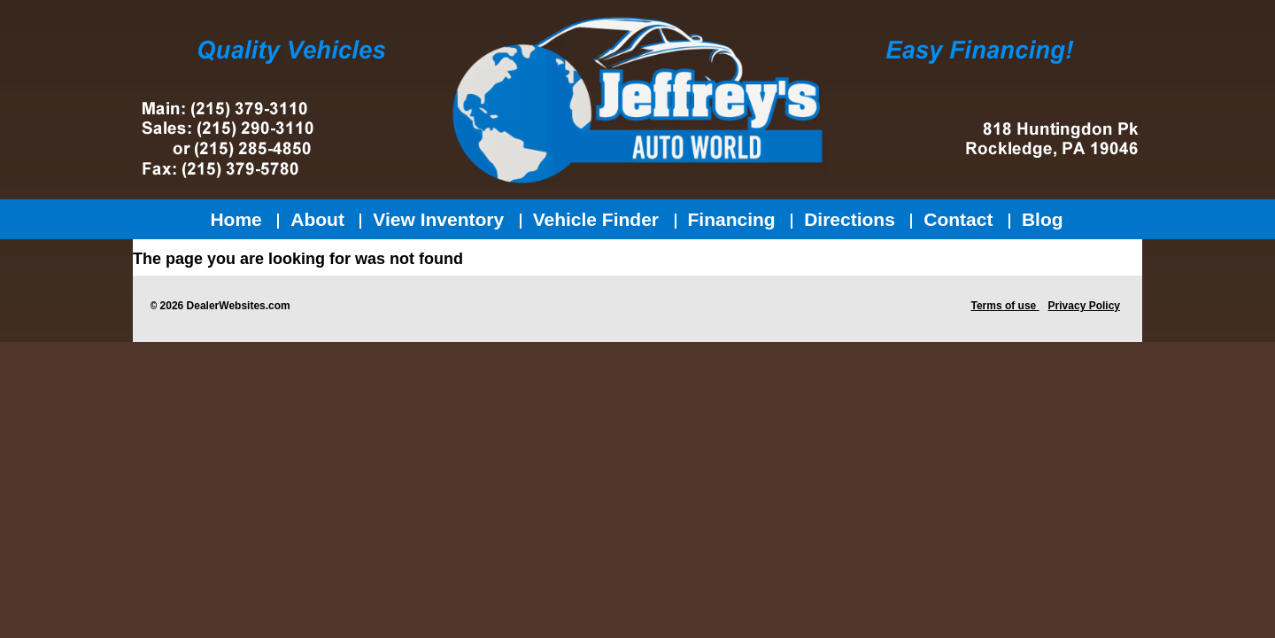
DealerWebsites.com (238, 306)
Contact (958, 219)
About (317, 219)
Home (235, 219)
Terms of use (1004, 306)
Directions (849, 219)
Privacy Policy (1084, 306)
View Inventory (438, 219)
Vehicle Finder (596, 219)
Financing (732, 219)
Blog (1042, 219)
